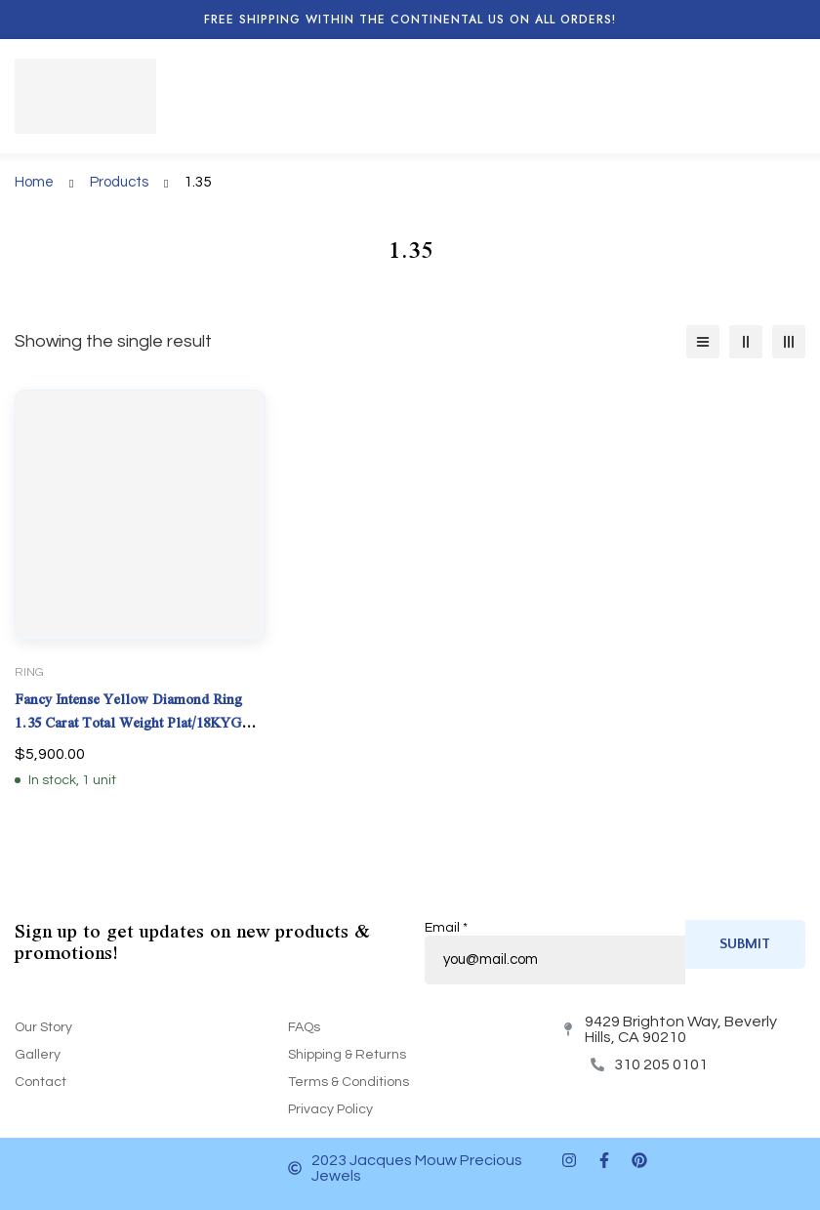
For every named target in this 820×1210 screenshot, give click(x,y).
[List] (702, 341)
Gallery (38, 1055)
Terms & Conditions (348, 1082)
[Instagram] (569, 1160)
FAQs (304, 1027)
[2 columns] (745, 341)
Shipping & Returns (347, 1055)
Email (446, 928)
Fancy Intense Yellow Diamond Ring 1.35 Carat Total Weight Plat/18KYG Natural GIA (128, 723)
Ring (29, 672)
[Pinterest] (639, 1160)
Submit (744, 944)
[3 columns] (788, 341)
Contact (40, 1082)
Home (34, 182)
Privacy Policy (330, 1109)
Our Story (43, 1027)
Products (119, 182)
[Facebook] (604, 1160)
